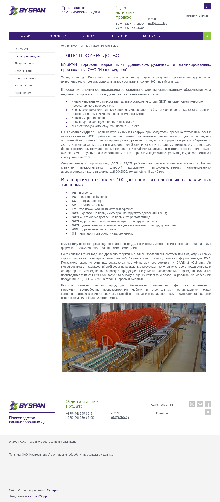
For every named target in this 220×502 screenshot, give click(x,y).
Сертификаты (23, 71)
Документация (24, 63)
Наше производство (28, 56)
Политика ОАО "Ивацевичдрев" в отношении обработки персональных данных (61, 454)
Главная (24, 36)
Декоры (89, 36)
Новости (119, 36)
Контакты (151, 36)
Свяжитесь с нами (196, 16)
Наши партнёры (25, 85)
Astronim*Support (39, 496)
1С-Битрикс (52, 490)
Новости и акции (25, 78)
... (185, 36)
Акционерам (23, 93)
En (207, 6)
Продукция (57, 36)
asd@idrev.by (157, 23)
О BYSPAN (21, 49)
